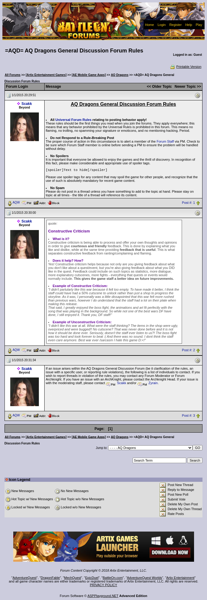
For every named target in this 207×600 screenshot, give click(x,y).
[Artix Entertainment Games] (46, 75)
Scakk (26, 104)
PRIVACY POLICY (103, 585)
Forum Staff (165, 141)
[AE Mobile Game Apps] (89, 75)
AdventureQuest (25, 577)
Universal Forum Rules (73, 120)
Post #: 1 (188, 202)
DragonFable (50, 577)
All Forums (12, 75)
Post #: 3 (188, 415)
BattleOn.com (113, 577)
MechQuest (72, 577)
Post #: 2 (188, 350)
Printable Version (185, 66)
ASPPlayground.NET (102, 596)
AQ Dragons (119, 75)
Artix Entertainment (180, 577)
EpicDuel (92, 577)
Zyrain (153, 383)
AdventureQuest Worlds (144, 577)
